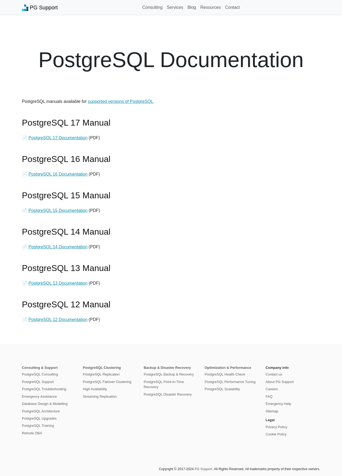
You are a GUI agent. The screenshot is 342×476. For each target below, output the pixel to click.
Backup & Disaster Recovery (167, 368)
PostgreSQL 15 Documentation (57, 210)
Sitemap (272, 411)
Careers (272, 389)
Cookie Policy (276, 434)
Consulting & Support (40, 368)
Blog (192, 7)
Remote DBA (32, 433)
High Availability (95, 389)
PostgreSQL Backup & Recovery (169, 374)
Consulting (152, 7)
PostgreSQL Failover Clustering (107, 382)
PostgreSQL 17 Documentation (57, 138)
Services (175, 7)
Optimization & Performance (228, 368)
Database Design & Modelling (45, 404)
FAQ (269, 396)
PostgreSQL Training (38, 426)
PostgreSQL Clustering (102, 368)
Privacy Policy (276, 427)
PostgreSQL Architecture (41, 411)
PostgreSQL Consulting (40, 374)
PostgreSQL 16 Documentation (57, 174)
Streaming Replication (100, 396)
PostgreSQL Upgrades (39, 418)
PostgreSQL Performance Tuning (230, 382)
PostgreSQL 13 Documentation (57, 283)
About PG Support (280, 382)
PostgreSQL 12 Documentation (57, 319)
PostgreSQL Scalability (222, 389)
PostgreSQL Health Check (225, 374)
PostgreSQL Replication (101, 374)
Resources (210, 7)
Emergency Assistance (39, 396)
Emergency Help (278, 404)
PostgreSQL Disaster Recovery (168, 394)
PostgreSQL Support (38, 382)
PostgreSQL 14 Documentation (57, 247)
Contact (232, 7)
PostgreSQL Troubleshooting (44, 389)
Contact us (274, 374)
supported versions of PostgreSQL (120, 101)
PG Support (40, 8)
